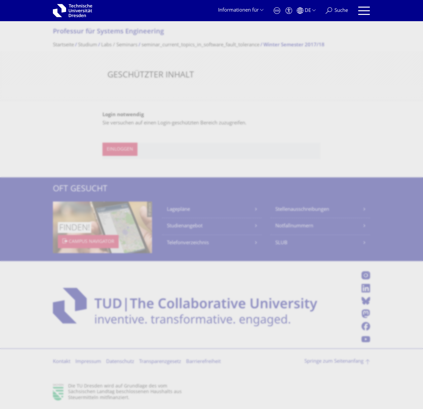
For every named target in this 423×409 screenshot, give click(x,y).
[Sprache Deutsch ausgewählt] (306, 11)
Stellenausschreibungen (302, 209)
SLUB (281, 243)
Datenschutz (120, 361)
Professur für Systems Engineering (108, 32)
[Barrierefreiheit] (288, 11)
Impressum (88, 361)
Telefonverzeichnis (188, 243)
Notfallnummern (294, 226)
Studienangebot (185, 226)
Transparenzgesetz (160, 361)
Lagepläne (178, 209)
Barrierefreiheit (203, 361)
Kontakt (61, 361)
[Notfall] (277, 11)
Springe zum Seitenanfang (334, 361)
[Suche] (337, 11)
